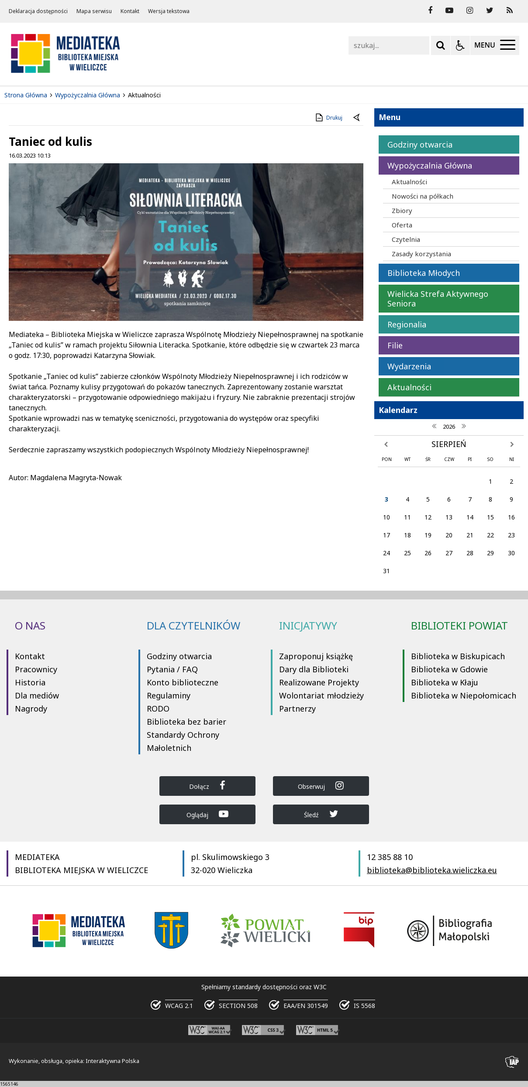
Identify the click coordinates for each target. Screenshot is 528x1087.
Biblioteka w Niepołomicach (463, 695)
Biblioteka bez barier (186, 721)
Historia (30, 682)
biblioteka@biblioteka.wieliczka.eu (432, 870)
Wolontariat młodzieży (321, 695)
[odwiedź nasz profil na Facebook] (430, 10)
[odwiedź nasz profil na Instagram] (469, 10)
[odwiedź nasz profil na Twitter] (490, 10)
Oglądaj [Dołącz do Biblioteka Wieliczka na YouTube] (207, 814)
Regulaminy (168, 695)
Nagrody (31, 708)
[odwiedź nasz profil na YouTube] (449, 10)
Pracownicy (36, 669)
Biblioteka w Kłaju (444, 682)
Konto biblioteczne (182, 682)
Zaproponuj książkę (316, 656)
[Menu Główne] (494, 45)
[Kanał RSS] (509, 10)
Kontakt (130, 11)
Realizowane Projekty (319, 682)
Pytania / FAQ (172, 669)
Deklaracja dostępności (38, 11)
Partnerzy (297, 708)
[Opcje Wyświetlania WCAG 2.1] (460, 45)
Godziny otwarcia (179, 656)
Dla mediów (37, 695)
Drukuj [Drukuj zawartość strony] (328, 117)
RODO (158, 708)
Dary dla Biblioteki (314, 669)
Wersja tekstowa (169, 11)
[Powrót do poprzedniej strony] (357, 118)
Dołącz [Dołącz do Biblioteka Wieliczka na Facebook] (207, 786)
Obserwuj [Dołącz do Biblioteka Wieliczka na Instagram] (321, 786)
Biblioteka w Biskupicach (458, 656)
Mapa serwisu (94, 11)
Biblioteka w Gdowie (449, 669)
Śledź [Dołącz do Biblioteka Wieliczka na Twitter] (321, 814)
